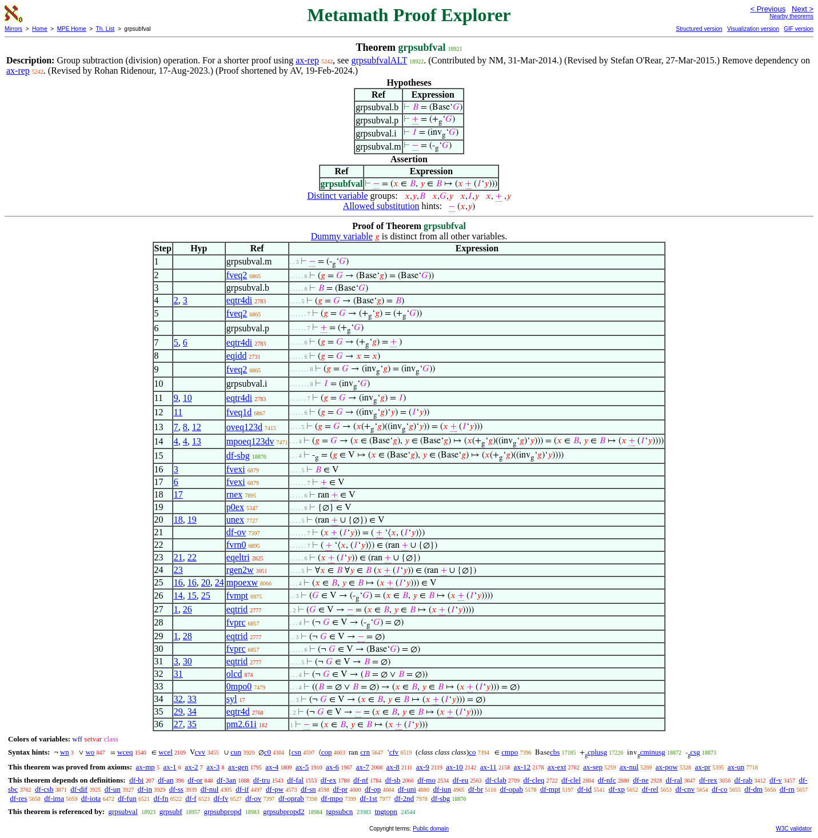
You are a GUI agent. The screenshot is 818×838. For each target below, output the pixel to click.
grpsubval (122, 811)
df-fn (160, 798)
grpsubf (170, 811)
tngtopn (385, 811)
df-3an (226, 780)
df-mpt (550, 789)
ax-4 (271, 767)
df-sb (393, 780)
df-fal (295, 780)
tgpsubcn (339, 811)
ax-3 (213, 767)
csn (296, 752)
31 (178, 674)
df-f (191, 798)
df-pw (275, 789)
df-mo (426, 780)
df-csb (44, 789)
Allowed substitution (381, 206)
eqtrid (237, 609)
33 (192, 699)
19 (192, 519)
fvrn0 (236, 545)
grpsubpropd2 (283, 811)
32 (178, 699)
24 (219, 582)
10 (187, 398)
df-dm (753, 789)
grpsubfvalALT (379, 60)
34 (192, 711)
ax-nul (629, 767)
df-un (113, 789)
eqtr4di (239, 300)
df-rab (744, 780)
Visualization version (753, 29)
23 (178, 570)
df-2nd (404, 798)
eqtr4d (238, 711)
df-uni (407, 789)
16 (178, 582)
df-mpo (332, 798)
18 (178, 519)
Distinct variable (337, 196)
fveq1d (239, 412)
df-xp (617, 789)
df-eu (460, 780)
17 (178, 494)
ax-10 (454, 767)
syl (231, 699)
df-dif (78, 789)
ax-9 (422, 767)
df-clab (495, 780)
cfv (394, 752)
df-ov (236, 532)
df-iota (91, 798)
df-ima (54, 798)
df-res (18, 798)
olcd (234, 674)
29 (178, 711)
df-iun (442, 789)
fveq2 (236, 275)
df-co (719, 789)
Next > (802, 9)
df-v (775, 780)
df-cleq (533, 780)
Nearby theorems (791, 16)
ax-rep (307, 60)
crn (365, 752)
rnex (234, 494)
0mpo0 (239, 686)
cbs (555, 752)
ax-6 (332, 767)
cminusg (652, 752)
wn (64, 752)
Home (39, 29)
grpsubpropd (222, 811)
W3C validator (794, 828)
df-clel (571, 780)
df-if (242, 789)
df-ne (640, 780)
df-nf (360, 780)
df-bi (136, 780)
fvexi (235, 469)
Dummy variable (342, 236)
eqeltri (238, 557)
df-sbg (238, 455)
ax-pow (667, 767)
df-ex (328, 780)
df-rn (787, 789)
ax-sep (592, 767)
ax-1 (170, 767)
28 (187, 636)
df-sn (308, 789)
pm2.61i (241, 724)
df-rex (708, 780)
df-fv (220, 798)
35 (192, 724)
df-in (145, 789)
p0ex (235, 507)
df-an (165, 780)
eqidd (236, 355)
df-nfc (607, 780)
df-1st (368, 798)
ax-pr (703, 767)
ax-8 (393, 767)
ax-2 (191, 767)
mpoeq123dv (250, 441)
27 (178, 724)
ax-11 (488, 767)
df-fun (127, 798)
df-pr (340, 789)
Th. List (105, 29)
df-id (584, 789)
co (472, 752)
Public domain (431, 828)
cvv (200, 752)
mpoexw (242, 582)
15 (192, 595)
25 (205, 595)
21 (178, 557)
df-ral (673, 780)
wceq (125, 752)
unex (235, 519)
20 (205, 582)
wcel (165, 752)
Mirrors (13, 29)
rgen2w (240, 570)
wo (89, 752)
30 (187, 661)
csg (695, 752)
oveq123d (244, 427)
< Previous (767, 9)
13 (196, 441)
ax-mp (145, 767)
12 (196, 427)
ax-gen (238, 767)
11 (178, 412)
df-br (475, 789)
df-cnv (685, 789)
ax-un (736, 767)
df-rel (650, 789)
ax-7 (362, 767)
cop (326, 752)
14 (178, 595)
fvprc (236, 622)
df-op (373, 789)
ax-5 (302, 767)
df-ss (176, 789)
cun (235, 752)
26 (187, 609)
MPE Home (71, 29)
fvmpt (237, 595)
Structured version (699, 29)
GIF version (798, 29)
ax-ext (557, 767)
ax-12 (522, 767)
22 (192, 557)
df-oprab (291, 798)
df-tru (261, 780)
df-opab (511, 789)
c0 (267, 752)
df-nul (210, 789)
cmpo (509, 752)
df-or (194, 780)
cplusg (597, 752)
